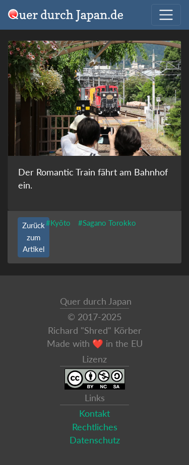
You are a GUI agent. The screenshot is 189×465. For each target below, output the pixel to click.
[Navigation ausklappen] (166, 15)
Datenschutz (95, 440)
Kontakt (94, 413)
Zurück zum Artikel (33, 237)
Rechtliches (94, 427)
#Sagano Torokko (107, 222)
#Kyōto (58, 222)
